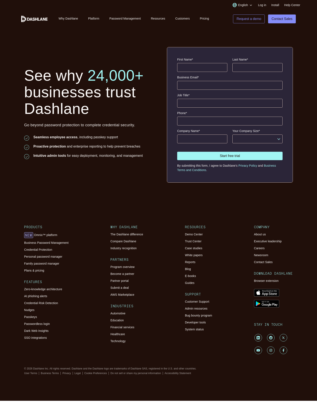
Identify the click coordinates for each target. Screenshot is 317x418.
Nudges (29, 310)
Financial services (122, 327)
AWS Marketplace (122, 294)
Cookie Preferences (95, 373)
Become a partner (122, 274)
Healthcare (117, 334)
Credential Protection (38, 249)
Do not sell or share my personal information (135, 373)
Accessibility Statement (178, 373)
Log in (262, 5)
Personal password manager (43, 256)
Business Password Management (46, 242)
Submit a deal (119, 287)
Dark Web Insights (36, 330)
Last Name (240, 59)
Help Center (292, 5)
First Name (185, 59)
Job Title (183, 95)
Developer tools (195, 322)
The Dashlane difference (126, 234)
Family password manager (41, 263)
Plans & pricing (34, 270)
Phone (182, 113)
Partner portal (119, 280)
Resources (158, 18)
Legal (78, 373)
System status (194, 329)
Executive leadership (268, 241)
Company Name (188, 131)
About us (260, 234)
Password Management (125, 18)
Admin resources (196, 308)
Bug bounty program (198, 315)
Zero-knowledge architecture (43, 289)
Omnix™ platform (40, 235)
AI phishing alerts (35, 296)
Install (275, 5)
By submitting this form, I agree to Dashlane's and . (226, 168)
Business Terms (50, 373)
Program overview (122, 267)
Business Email (188, 77)
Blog (188, 269)
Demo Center (194, 234)
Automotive (117, 313)
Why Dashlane (68, 18)
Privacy (66, 373)
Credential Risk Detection (41, 303)
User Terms (30, 373)
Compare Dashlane (123, 241)
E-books (190, 276)
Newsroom (261, 255)
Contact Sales (263, 262)
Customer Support (197, 301)
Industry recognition (123, 248)
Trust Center (193, 241)
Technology (118, 341)
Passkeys (30, 317)
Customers (182, 18)
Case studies (193, 248)
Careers (259, 248)
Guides (189, 283)
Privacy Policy (247, 165)
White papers (194, 255)
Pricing (204, 18)
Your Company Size (246, 131)
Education (117, 320)
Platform (93, 18)
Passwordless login (37, 324)
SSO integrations (35, 337)
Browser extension (266, 280)
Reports (190, 262)
